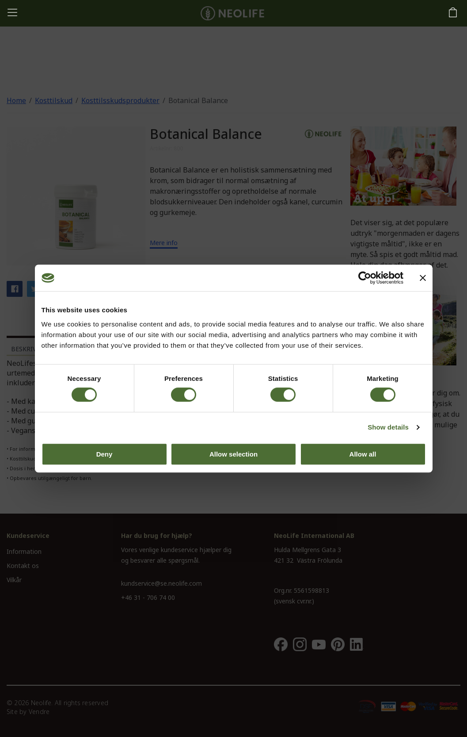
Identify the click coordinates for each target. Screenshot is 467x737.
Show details (388, 427)
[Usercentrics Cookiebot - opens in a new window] (364, 277)
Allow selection (233, 454)
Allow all (362, 454)
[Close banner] (423, 278)
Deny (104, 454)
